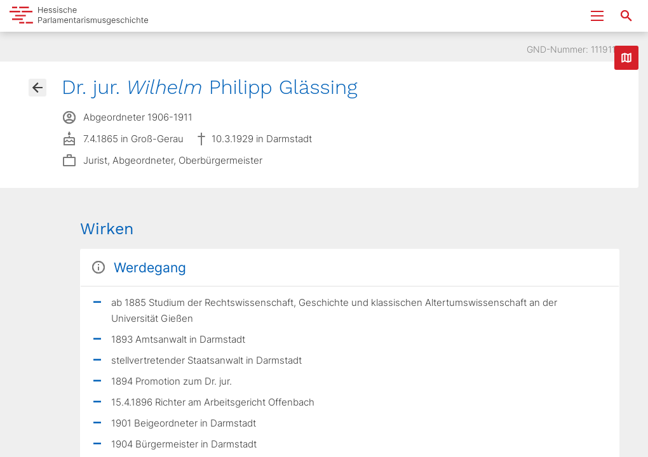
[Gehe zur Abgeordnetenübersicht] (37, 87)
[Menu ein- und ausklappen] (597, 16)
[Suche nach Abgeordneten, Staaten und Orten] (626, 16)
